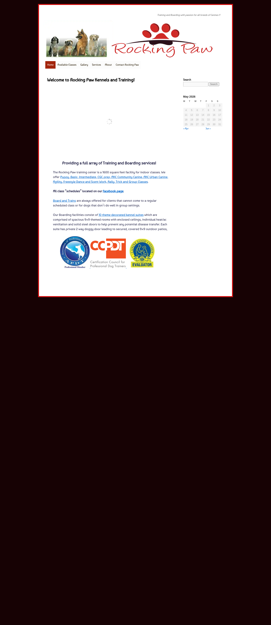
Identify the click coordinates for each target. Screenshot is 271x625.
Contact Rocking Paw (127, 64)
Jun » (208, 128)
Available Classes (67, 64)
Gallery (84, 64)
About (108, 64)
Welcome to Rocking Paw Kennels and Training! (91, 79)
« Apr (186, 128)
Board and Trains (64, 200)
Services (96, 64)
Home (50, 64)
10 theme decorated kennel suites (121, 215)
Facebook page (113, 191)
